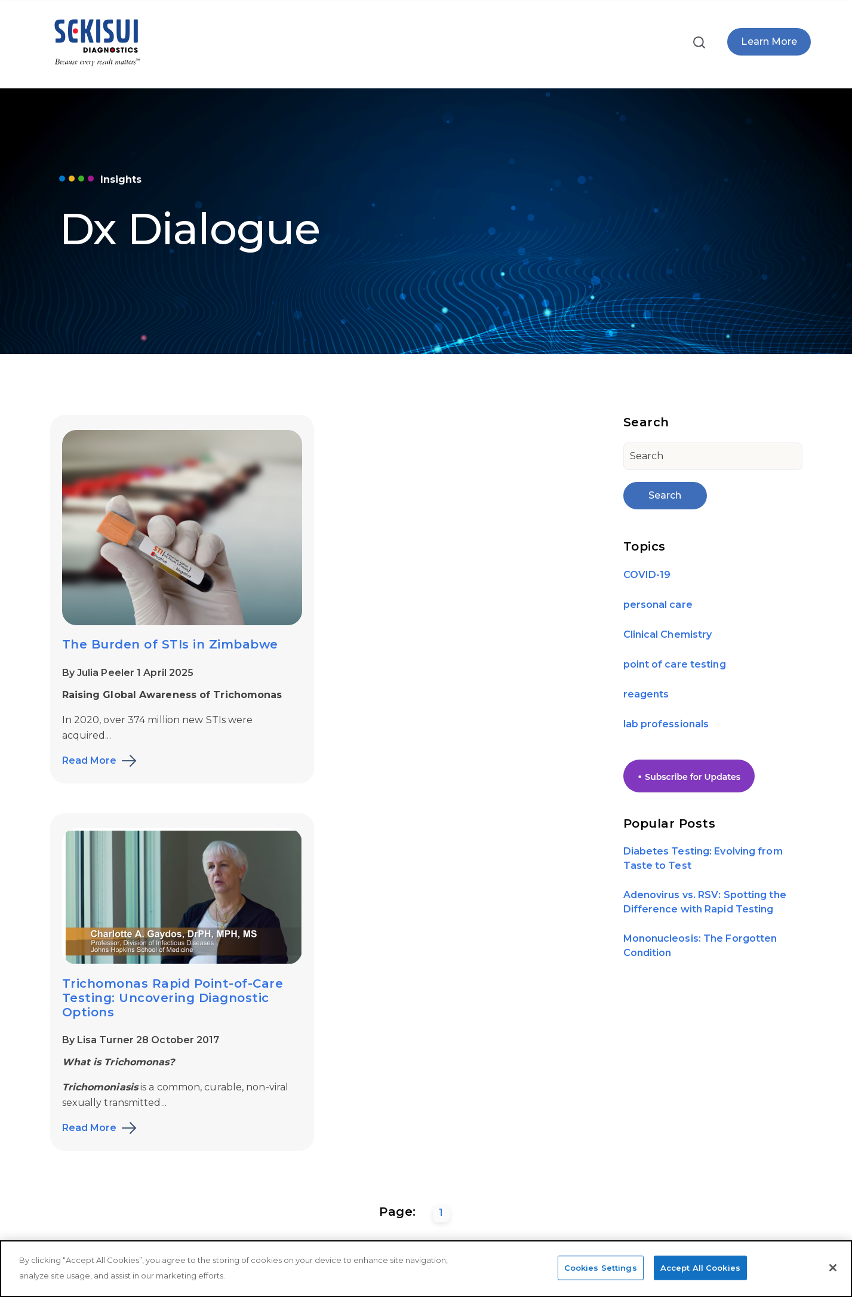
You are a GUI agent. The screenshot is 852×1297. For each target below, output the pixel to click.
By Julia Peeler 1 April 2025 (128, 671)
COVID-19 (647, 574)
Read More (89, 759)
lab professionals (666, 724)
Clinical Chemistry (667, 634)
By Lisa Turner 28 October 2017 (421, 641)
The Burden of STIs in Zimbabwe (170, 643)
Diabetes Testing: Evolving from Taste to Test (703, 858)
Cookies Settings (600, 1267)
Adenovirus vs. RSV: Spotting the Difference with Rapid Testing (704, 902)
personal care (658, 604)
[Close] (833, 1268)
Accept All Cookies (700, 1267)
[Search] (712, 456)
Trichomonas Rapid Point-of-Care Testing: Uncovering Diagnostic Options (453, 598)
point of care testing (674, 664)
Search (665, 495)
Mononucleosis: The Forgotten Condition (700, 945)
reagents (646, 694)
